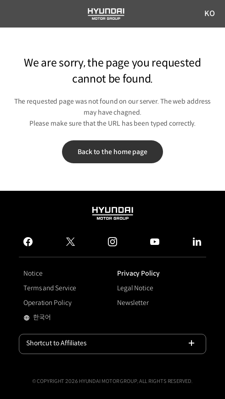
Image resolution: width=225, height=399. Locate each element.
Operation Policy (47, 303)
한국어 (56, 318)
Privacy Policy (138, 273)
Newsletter (133, 303)
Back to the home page (112, 152)
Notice (32, 273)
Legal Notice (135, 288)
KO (210, 14)
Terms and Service (49, 288)
